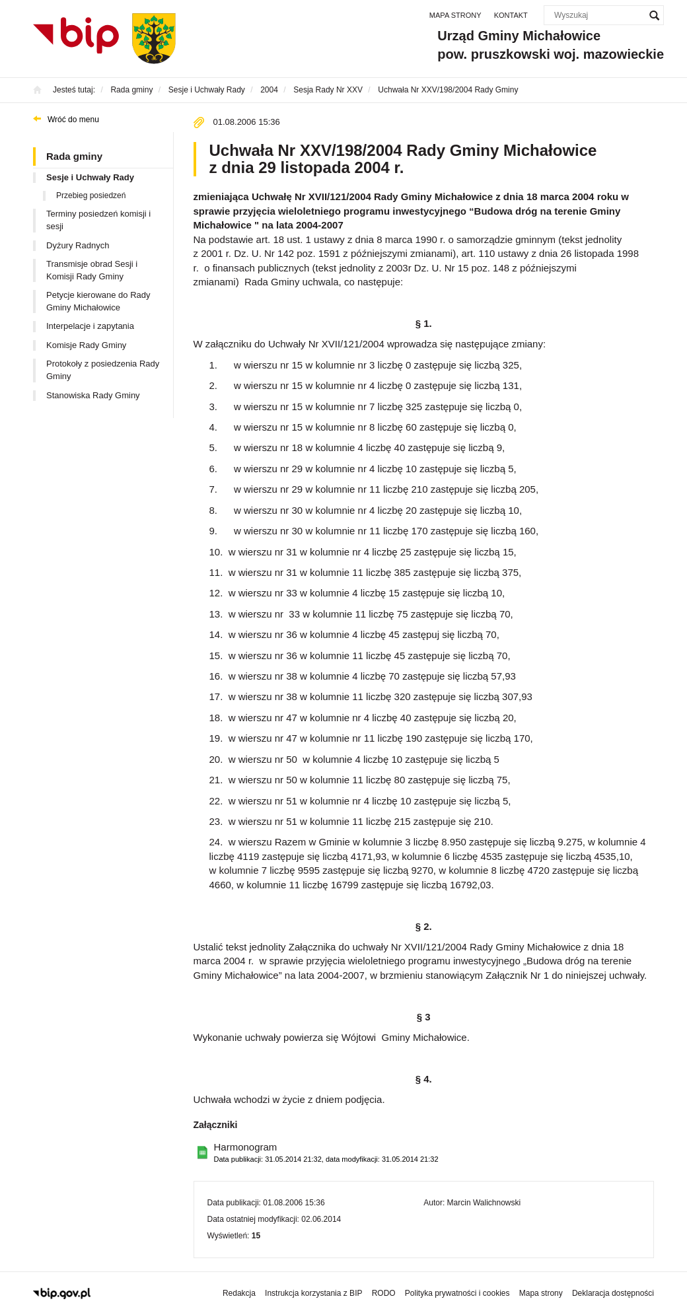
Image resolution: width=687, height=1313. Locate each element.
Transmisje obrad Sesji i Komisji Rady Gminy (91, 270)
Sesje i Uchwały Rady (90, 177)
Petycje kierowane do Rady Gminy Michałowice (98, 301)
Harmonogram (326, 1152)
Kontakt (511, 15)
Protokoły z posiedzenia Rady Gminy (102, 370)
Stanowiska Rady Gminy (93, 395)
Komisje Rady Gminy (86, 345)
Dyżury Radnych (77, 245)
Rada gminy (74, 156)
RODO (384, 1293)
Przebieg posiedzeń (91, 195)
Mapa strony (455, 15)
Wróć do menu (73, 119)
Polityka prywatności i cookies (457, 1293)
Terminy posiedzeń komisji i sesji (98, 220)
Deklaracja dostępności (613, 1293)
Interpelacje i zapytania (90, 326)
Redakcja (239, 1293)
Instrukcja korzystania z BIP (313, 1293)
